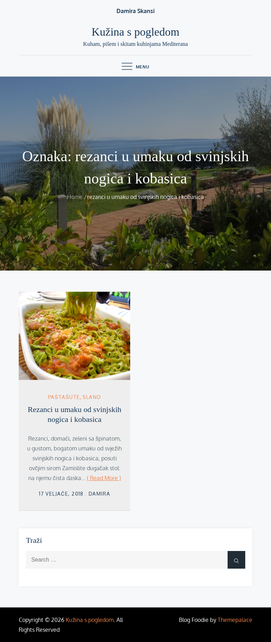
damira (99, 494)
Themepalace (235, 619)
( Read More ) (104, 478)
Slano (92, 397)
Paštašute (64, 397)
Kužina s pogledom (136, 31)
